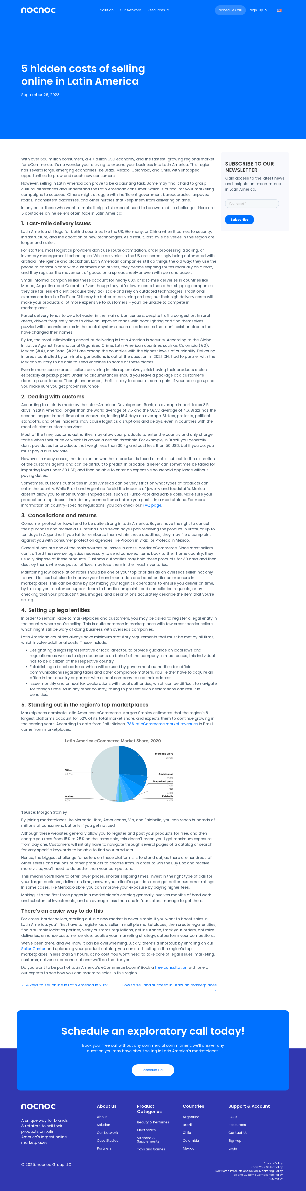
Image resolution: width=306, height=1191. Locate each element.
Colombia (191, 1140)
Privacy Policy (273, 1163)
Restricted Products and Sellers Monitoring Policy (249, 1171)
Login (232, 1148)
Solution (103, 1124)
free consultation (171, 967)
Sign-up (234, 1140)
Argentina (191, 1117)
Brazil (187, 1124)
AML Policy (276, 1179)
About (102, 1117)
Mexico (188, 1148)
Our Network (107, 1132)
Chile (187, 1132)
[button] (153, 1070)
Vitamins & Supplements (148, 1140)
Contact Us (237, 1132)
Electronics (146, 1130)
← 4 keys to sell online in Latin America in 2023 (65, 985)
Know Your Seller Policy (267, 1167)
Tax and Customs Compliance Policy (257, 1175)
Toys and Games (151, 1149)
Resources (237, 1124)
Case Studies (107, 1140)
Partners (104, 1148)
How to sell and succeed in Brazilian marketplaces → (169, 987)
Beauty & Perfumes (153, 1122)
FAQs (232, 1117)
